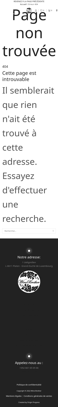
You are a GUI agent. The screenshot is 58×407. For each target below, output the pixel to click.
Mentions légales (29, 340)
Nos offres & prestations (8, 9)
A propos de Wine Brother (29, 345)
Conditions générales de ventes (29, 334)
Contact (8, 19)
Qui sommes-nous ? (8, 15)
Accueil (8, 1)
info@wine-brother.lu (29, 371)
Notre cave (8, 4)
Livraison (29, 329)
